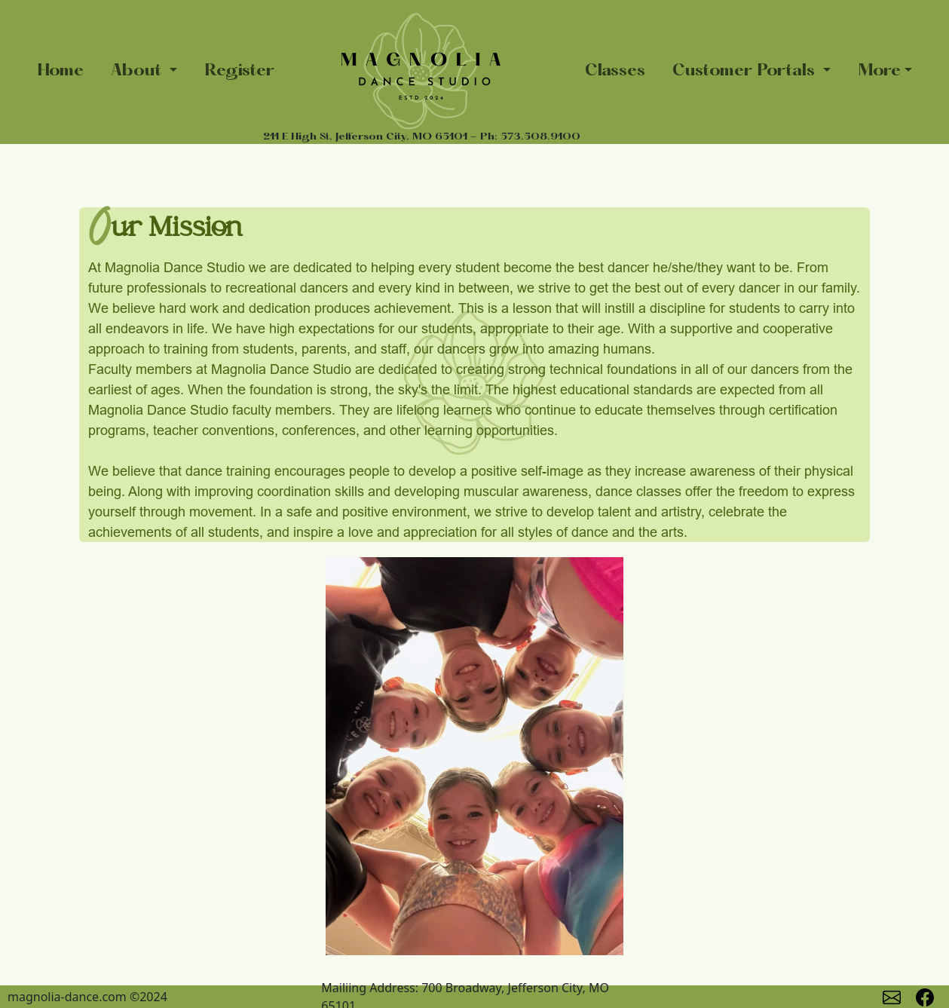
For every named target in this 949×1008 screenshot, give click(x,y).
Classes (615, 71)
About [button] (138, 71)
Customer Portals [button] (745, 71)
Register (239, 71)
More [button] (879, 71)
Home (60, 71)
